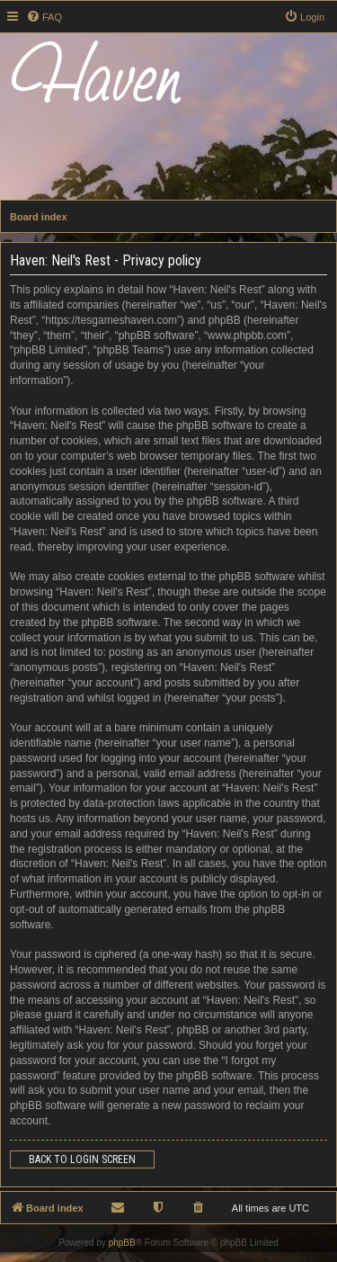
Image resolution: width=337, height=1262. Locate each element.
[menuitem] (44, 17)
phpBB (122, 1243)
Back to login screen (82, 1159)
